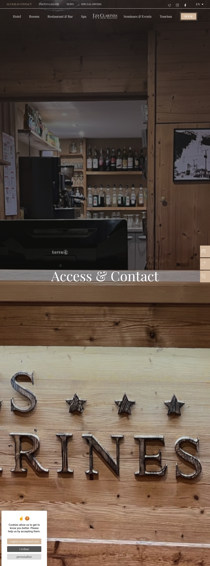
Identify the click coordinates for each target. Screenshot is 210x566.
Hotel (17, 16)
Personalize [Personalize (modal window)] (24, 557)
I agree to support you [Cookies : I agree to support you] (24, 541)
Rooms (34, 16)
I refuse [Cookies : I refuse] (24, 549)
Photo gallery (49, 4)
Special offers (91, 4)
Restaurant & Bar (60, 16)
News (70, 4)
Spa (83, 16)
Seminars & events (138, 16)
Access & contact (19, 4)
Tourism (166, 16)
